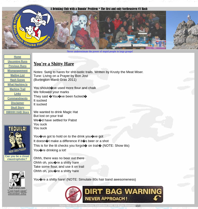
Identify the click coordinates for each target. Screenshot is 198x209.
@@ (138, 205)
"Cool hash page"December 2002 (17, 192)
